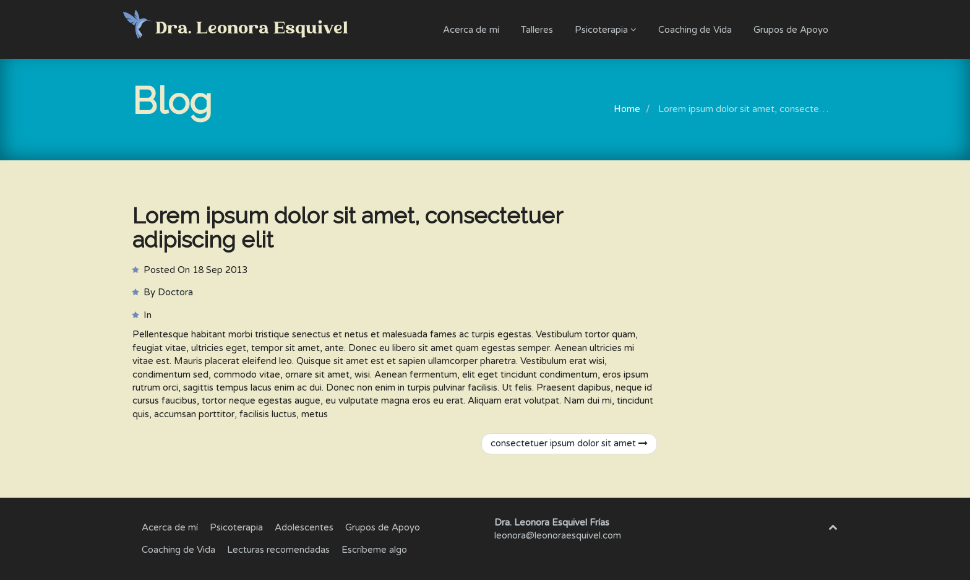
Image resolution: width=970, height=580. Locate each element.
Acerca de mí (471, 29)
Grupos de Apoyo (790, 29)
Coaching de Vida (695, 29)
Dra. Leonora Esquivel (251, 29)
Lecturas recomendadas (278, 549)
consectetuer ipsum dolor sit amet (569, 443)
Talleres (537, 29)
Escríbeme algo (374, 549)
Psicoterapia (606, 29)
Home (627, 109)
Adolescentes (304, 527)
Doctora (175, 292)
